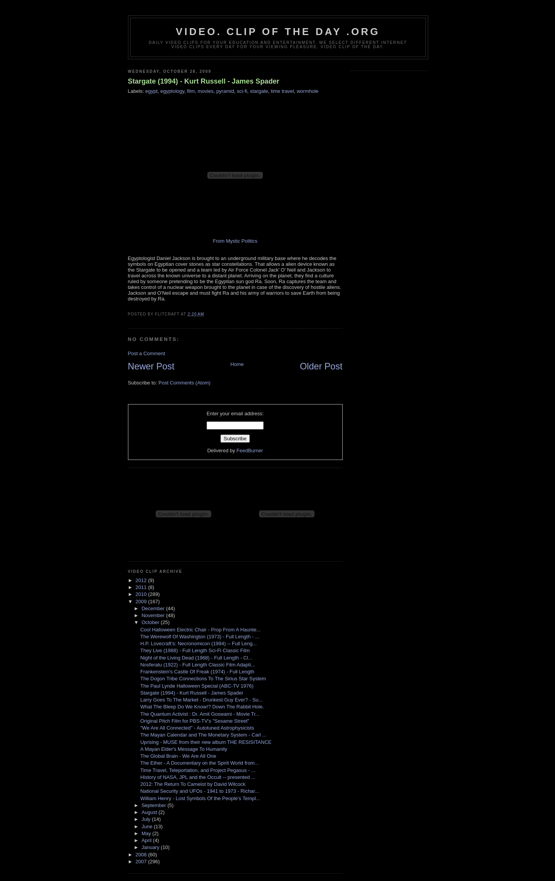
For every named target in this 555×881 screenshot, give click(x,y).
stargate (259, 91)
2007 (142, 861)
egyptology (172, 91)
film (191, 91)
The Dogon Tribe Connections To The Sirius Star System (203, 678)
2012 (142, 580)
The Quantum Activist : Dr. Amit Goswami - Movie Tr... (199, 714)
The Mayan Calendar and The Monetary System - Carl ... (203, 735)
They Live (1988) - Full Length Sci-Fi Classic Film (195, 650)
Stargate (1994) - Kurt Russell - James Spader (203, 81)
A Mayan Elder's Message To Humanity (183, 749)
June (147, 826)
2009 (142, 601)
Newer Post (151, 366)
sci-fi (242, 91)
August (149, 812)
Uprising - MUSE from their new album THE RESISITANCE (206, 742)
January (151, 847)
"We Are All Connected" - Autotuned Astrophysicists (197, 728)
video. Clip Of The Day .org (278, 31)
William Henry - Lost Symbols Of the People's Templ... (200, 798)
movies (206, 91)
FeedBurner (250, 450)
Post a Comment (146, 353)
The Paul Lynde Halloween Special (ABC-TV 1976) (197, 686)
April (147, 840)
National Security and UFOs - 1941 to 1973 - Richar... (199, 791)
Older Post (321, 366)
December (153, 608)
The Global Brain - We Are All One (178, 756)
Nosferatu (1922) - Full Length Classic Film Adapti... (197, 665)
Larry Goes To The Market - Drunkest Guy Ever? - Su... (201, 700)
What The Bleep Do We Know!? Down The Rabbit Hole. (202, 707)
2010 (142, 594)
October (151, 622)
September (154, 805)
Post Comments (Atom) (184, 383)
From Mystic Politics (235, 241)
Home (237, 364)
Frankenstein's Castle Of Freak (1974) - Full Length (197, 672)
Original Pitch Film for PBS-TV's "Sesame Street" (194, 721)
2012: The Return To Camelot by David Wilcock (193, 784)
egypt (151, 91)
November (153, 615)
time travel (282, 91)
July (146, 819)
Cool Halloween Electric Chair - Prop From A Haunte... (200, 630)
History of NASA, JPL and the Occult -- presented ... (198, 777)
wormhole (307, 91)
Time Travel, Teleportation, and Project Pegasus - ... (197, 770)
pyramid (225, 91)
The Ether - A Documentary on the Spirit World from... (199, 763)
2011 (142, 587)
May (146, 833)
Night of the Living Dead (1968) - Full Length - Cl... (196, 658)
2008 (142, 855)
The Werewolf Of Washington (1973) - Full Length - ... (199, 636)
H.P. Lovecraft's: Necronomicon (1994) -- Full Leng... (198, 643)
